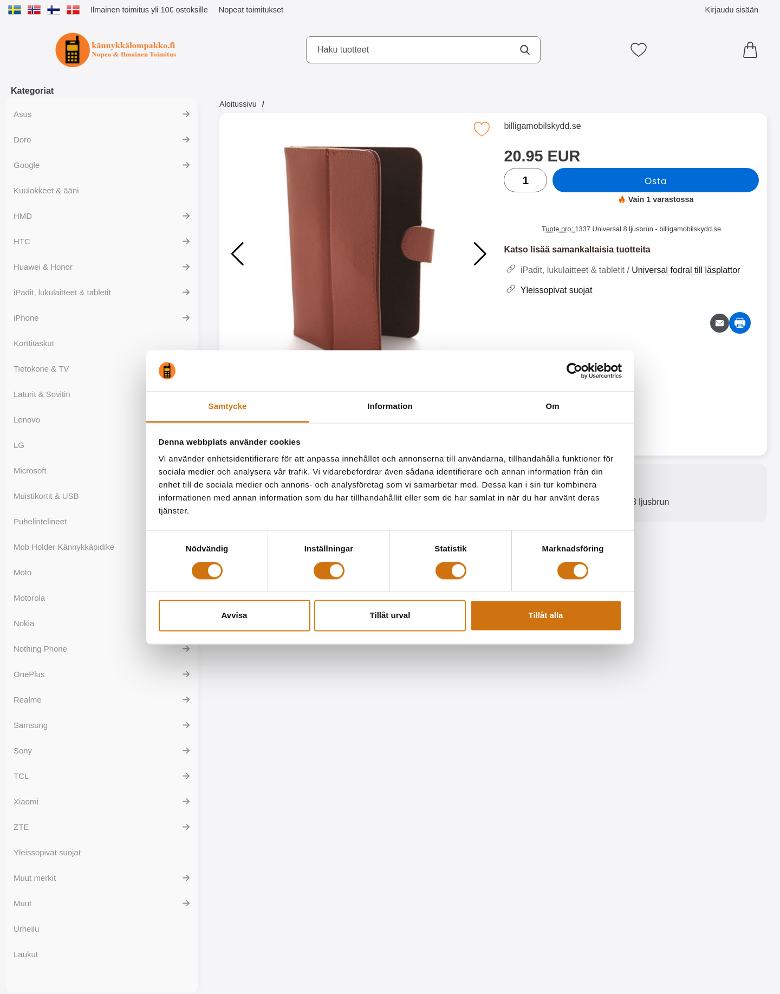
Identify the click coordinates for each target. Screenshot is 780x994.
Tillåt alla (546, 615)
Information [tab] (390, 406)
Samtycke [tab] (228, 406)
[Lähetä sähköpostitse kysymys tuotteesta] (719, 323)
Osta (656, 180)
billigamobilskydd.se (542, 126)
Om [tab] (552, 406)
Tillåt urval (390, 615)
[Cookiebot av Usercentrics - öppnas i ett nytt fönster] (574, 370)
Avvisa (235, 615)
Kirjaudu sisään (731, 9)
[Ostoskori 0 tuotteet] (753, 50)
